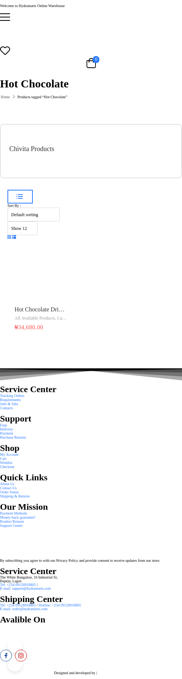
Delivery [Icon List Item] (6, 429)
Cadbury (64, 318)
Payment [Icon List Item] (6, 433)
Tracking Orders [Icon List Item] (12, 396)
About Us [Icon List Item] (7, 484)
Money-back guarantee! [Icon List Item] (17, 517)
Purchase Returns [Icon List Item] (13, 437)
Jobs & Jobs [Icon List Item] (9, 404)
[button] (91, 17)
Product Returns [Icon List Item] (12, 521)
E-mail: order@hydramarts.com (24, 609)
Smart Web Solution (113, 673)
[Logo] (91, 31)
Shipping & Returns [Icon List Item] (15, 496)
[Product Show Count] (22, 228)
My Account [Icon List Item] (9, 454)
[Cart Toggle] (91, 62)
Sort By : (14, 206)
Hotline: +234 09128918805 (60, 605)
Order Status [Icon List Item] (9, 492)
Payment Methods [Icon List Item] (13, 513)
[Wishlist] (91, 50)
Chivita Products (31, 149)
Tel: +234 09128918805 (18, 585)
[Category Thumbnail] (154, 151)
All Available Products (35, 318)
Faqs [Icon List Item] (3, 425)
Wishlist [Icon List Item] (6, 463)
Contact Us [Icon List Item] (8, 488)
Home (5, 97)
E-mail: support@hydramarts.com (25, 588)
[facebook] (6, 656)
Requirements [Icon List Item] (10, 400)
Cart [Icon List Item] (3, 459)
